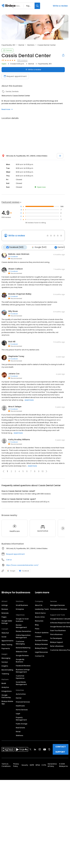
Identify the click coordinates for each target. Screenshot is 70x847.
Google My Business (20, 660)
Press (37, 628)
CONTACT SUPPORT (60, 749)
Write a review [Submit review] (33, 69)
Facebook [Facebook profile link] (24, 570)
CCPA (44, 765)
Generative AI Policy (52, 764)
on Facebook (13, 256)
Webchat (5, 632)
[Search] (37, 6)
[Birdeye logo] (9, 6)
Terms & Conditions (6, 764)
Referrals (5, 613)
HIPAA (38, 765)
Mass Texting (7, 644)
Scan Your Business (58, 630)
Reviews (5, 609)
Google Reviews (22, 655)
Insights (5, 665)
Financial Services (23, 701)
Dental (18, 697)
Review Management (21, 626)
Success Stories (41, 640)
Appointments (7, 640)
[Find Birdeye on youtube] (44, 749)
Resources (39, 620)
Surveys (5, 662)
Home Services (22, 709)
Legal (18, 713)
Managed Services (57, 605)
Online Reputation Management (23, 636)
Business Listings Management (23, 670)
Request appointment (15, 554)
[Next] (63, 528)
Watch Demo (40, 613)
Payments (6, 648)
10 (43, 470)
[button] (46, 471)
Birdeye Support (56, 642)
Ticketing (5, 673)
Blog (37, 624)
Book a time (40, 616)
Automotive (21, 694)
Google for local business (22, 619)
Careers (38, 636)
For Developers (56, 638)
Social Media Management (21, 683)
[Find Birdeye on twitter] (30, 749)
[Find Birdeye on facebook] (26, 749)
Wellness (19, 735)
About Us (38, 605)
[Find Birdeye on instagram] (40, 749)
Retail (18, 731)
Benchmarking (7, 669)
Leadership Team (42, 609)
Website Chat (21, 651)
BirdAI (4, 683)
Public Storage (21, 723)
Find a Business (56, 634)
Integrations (7, 691)
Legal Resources (41, 652)
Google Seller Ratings (7, 621)
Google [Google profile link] (11, 570)
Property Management (21, 718)
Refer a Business (56, 646)
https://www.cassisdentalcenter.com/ (22, 564)
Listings (5, 605)
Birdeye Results (41, 648)
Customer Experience (20, 676)
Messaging (6, 658)
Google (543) (38, 247)
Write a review (60, 5)
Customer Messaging (20, 642)
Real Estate (20, 727)
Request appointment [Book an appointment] (15, 76)
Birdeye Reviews (41, 644)
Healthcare (20, 705)
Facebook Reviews (23, 665)
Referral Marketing (23, 647)
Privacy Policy (16, 764)
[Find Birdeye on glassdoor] (49, 749)
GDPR (32, 765)
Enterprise (20, 609)
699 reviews (22, 60)
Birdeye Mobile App (7, 702)
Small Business (22, 605)
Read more (7, 109)
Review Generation (23, 631)
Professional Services (58, 609)
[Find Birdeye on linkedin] (35, 749)
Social (4, 636)
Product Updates (42, 632)
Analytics (5, 687)
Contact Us (39, 656)
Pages (4, 616)
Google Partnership (6, 696)
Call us (9, 559)
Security (25, 765)
